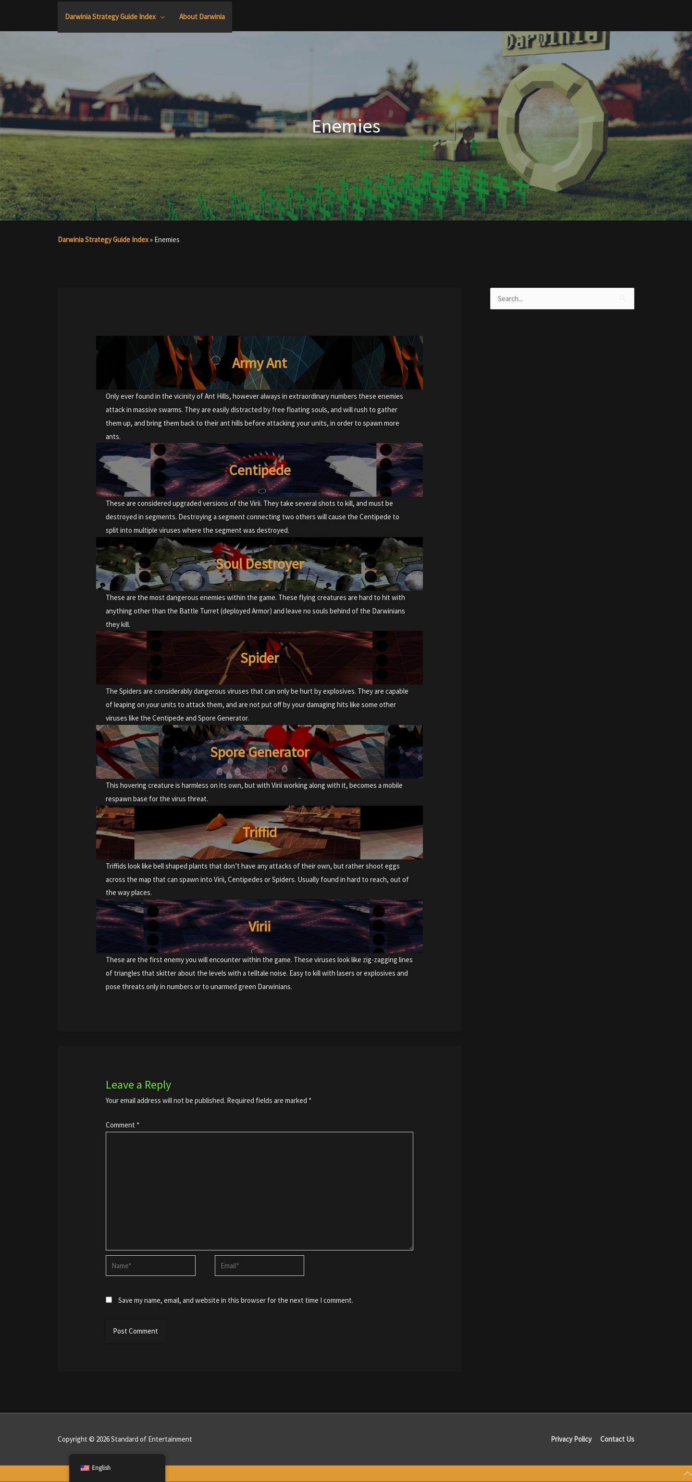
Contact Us (617, 1439)
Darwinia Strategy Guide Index (103, 239)
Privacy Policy (571, 1439)
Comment (122, 1124)
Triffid (259, 832)
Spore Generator (259, 752)
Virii (259, 926)
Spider (259, 658)
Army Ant (259, 363)
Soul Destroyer (260, 563)
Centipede (260, 470)
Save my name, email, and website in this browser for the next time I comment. (235, 1300)
